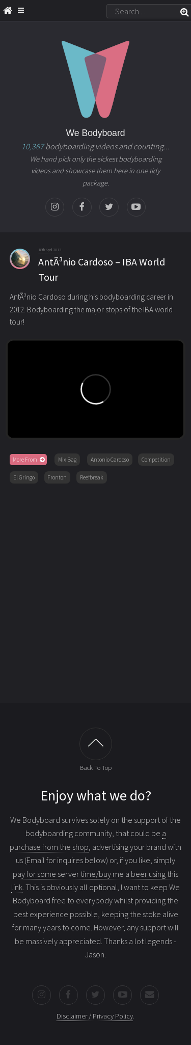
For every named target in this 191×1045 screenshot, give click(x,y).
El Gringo (24, 477)
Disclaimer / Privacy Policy (95, 1016)
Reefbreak (91, 477)
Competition (156, 459)
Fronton (57, 477)
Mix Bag (67, 459)
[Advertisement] (95, 591)
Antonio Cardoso (110, 459)
